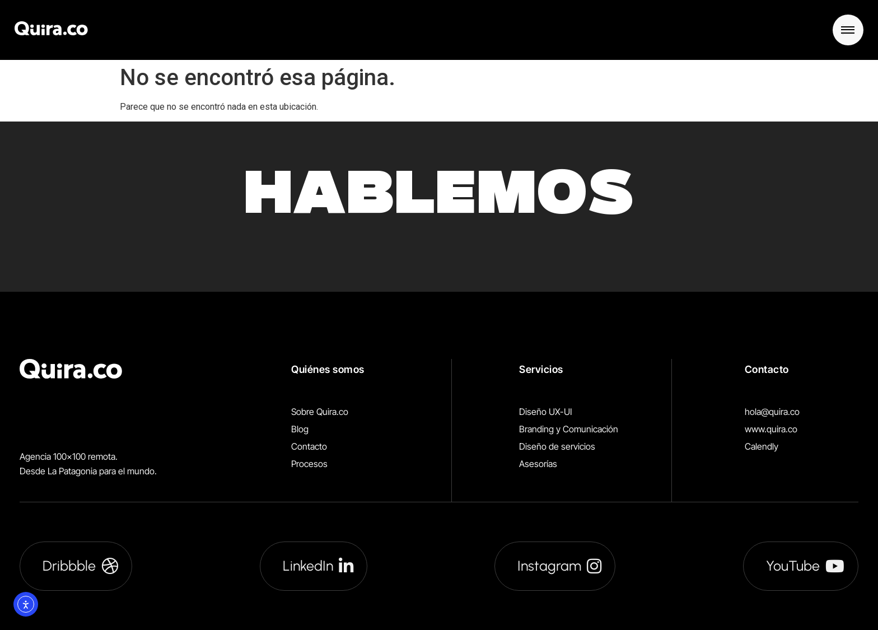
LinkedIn (318, 566)
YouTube (805, 566)
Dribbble (80, 566)
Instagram (559, 566)
